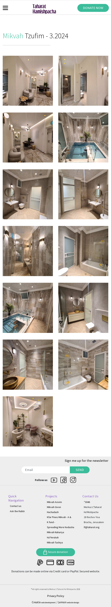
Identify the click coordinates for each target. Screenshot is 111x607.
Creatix (44, 602)
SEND (80, 470)
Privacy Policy (55, 596)
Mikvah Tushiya (55, 542)
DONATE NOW (93, 8)
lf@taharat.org (91, 527)
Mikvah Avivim (54, 502)
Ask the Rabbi (17, 511)
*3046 (87, 502)
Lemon (68, 602)
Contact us (15, 506)
